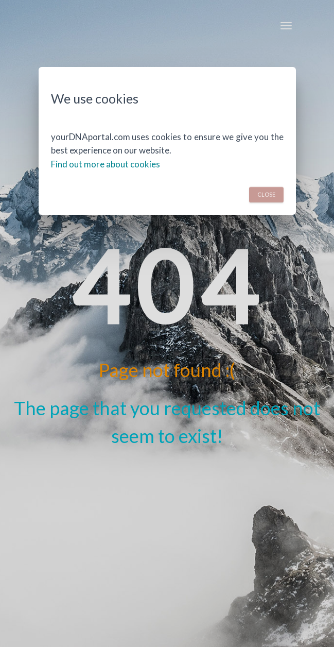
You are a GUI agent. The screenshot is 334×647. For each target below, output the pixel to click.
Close (266, 194)
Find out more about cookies (105, 164)
